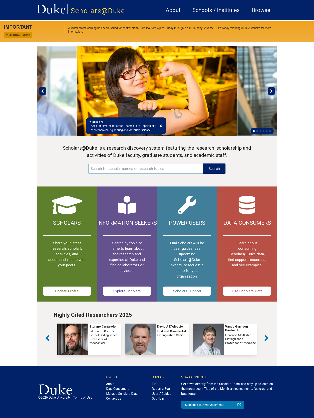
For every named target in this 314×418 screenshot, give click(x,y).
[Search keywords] (146, 168)
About (173, 10)
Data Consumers (117, 389)
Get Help (158, 398)
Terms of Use (82, 397)
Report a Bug (161, 389)
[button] (254, 131)
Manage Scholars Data (122, 394)
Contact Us (113, 398)
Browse (261, 10)
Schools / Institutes (216, 10)
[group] (89, 339)
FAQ (155, 384)
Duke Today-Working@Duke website (237, 28)
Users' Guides (161, 394)
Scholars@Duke (98, 11)
